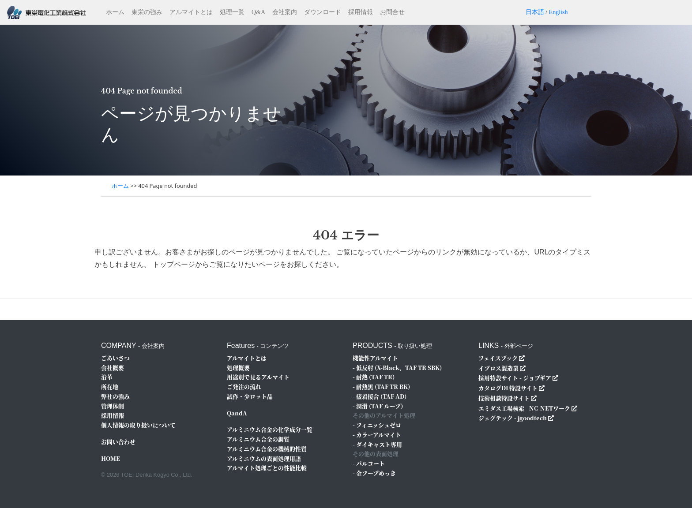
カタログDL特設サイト (508, 388)
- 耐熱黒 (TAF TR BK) (381, 386)
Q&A (258, 12)
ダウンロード (322, 12)
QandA (237, 413)
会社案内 (284, 12)
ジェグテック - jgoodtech (512, 418)
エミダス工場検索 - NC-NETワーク (524, 408)
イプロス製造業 (498, 368)
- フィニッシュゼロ (377, 425)
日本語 (535, 12)
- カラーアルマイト (377, 434)
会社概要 (112, 367)
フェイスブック (498, 358)
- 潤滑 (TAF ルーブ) (378, 406)
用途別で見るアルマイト (258, 377)
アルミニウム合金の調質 (258, 439)
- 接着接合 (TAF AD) (379, 396)
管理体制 (112, 406)
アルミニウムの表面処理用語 (264, 458)
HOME (110, 458)
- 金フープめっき (374, 473)
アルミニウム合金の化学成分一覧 (269, 429)
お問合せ (392, 12)
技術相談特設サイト (504, 398)
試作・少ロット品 (250, 396)
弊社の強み (115, 396)
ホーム (115, 12)
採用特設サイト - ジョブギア (514, 378)
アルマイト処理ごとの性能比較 (267, 467)
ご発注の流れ (244, 386)
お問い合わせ (118, 441)
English (558, 12)
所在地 (109, 386)
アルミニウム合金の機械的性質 (267, 448)
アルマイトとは (191, 12)
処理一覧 (232, 12)
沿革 (107, 377)
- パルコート (369, 463)
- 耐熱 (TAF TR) (374, 377)
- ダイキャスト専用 (377, 444)
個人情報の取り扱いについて (138, 425)
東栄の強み (147, 12)
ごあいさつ (115, 358)
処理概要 (238, 367)
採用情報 (360, 12)
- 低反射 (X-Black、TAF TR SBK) (397, 367)
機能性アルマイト (375, 358)
